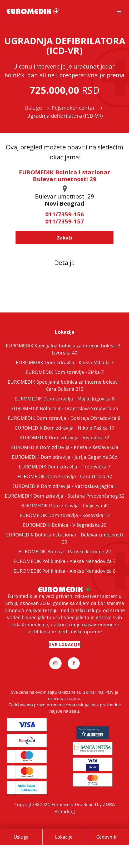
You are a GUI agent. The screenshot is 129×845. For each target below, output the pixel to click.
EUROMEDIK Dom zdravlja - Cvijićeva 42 (64, 505)
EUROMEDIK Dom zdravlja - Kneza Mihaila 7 (64, 362)
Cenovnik (106, 837)
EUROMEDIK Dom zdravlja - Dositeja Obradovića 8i (65, 418)
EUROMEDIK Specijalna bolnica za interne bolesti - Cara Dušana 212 (64, 385)
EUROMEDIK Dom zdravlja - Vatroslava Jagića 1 (64, 486)
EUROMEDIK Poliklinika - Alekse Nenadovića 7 (64, 561)
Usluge (21, 837)
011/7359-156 (64, 214)
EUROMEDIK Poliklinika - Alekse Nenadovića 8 (64, 571)
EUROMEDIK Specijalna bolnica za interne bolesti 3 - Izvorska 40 (64, 349)
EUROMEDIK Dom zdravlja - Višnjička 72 (64, 437)
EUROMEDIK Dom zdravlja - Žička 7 (65, 372)
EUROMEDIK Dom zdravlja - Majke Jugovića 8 (64, 398)
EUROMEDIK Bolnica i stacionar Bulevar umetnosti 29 (64, 175)
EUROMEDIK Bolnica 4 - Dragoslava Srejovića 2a (64, 408)
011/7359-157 (64, 221)
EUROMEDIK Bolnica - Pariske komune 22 (64, 551)
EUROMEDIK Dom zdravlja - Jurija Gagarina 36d (64, 457)
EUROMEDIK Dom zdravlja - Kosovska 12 (64, 515)
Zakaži (64, 237)
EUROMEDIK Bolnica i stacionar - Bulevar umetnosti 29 (64, 538)
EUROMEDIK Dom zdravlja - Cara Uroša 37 (64, 476)
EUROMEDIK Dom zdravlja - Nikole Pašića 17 (64, 428)
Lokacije (63, 837)
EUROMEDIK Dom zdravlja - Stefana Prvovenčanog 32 (65, 496)
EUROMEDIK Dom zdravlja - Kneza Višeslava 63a (64, 447)
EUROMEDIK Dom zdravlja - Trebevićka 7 (64, 466)
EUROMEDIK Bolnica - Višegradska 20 (64, 525)
